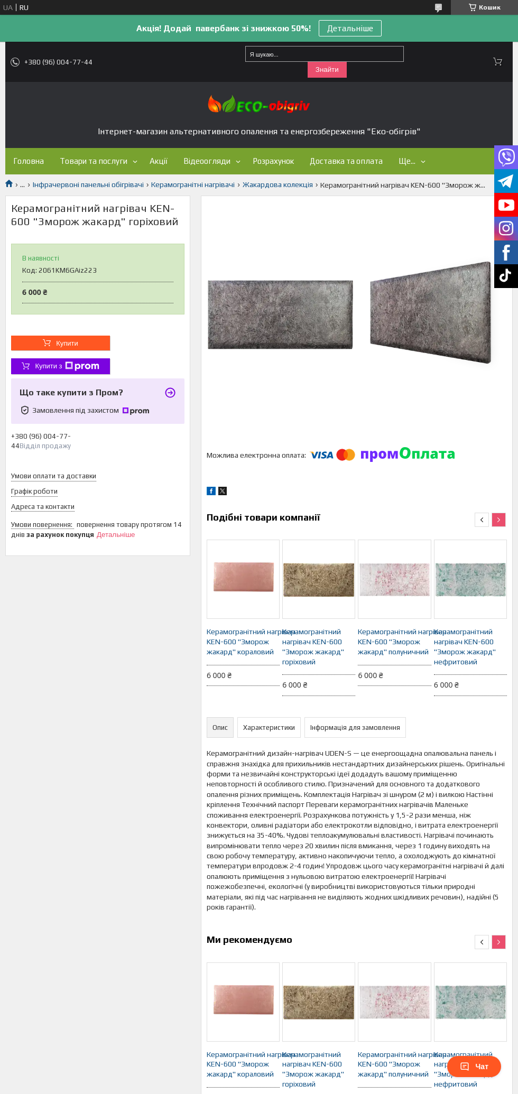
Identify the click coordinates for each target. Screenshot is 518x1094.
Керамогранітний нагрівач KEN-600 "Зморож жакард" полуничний (394, 641)
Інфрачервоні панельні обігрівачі (88, 184)
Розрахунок (273, 160)
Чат (474, 1066)
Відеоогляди (206, 160)
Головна (28, 160)
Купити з (67, 366)
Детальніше (350, 28)
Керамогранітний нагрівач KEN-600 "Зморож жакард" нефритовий (465, 646)
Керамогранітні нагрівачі (193, 184)
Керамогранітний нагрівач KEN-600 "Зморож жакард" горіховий (313, 646)
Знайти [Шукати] (327, 69)
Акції (159, 160)
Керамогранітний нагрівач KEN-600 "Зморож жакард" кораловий (243, 641)
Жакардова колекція (278, 184)
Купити (67, 343)
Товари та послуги (93, 160)
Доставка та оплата (346, 160)
